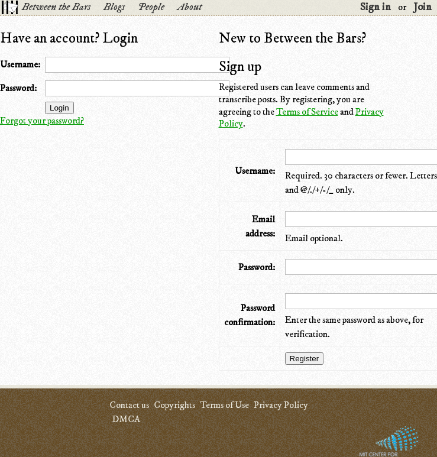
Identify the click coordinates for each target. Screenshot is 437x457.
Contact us (129, 405)
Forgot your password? (42, 121)
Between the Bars (56, 7)
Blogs (114, 7)
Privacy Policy (281, 405)
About (189, 7)
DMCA (126, 419)
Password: (18, 88)
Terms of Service (307, 112)
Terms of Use (224, 405)
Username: (20, 64)
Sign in (375, 7)
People (151, 7)
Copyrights (174, 405)
